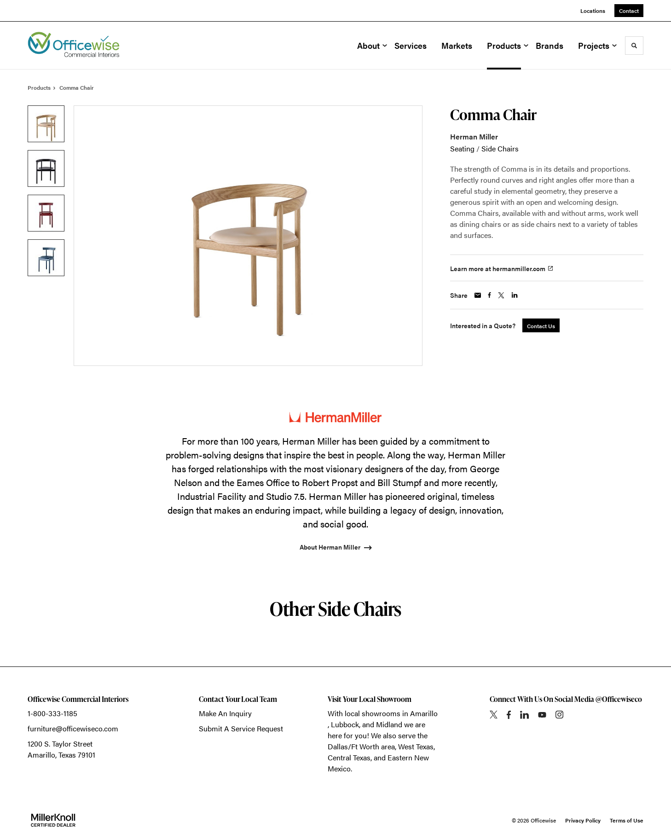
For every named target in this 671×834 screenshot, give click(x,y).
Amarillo (424, 713)
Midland (389, 724)
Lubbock (345, 724)
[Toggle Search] (634, 45)
